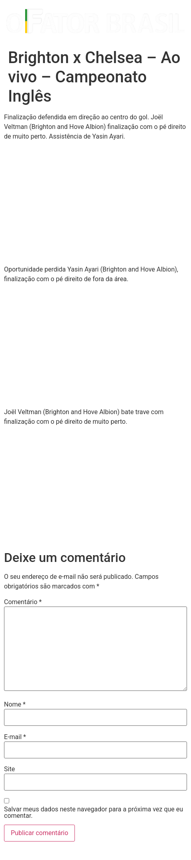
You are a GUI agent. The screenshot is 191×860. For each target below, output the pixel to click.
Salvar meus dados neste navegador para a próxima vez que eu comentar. (93, 812)
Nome (15, 704)
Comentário (23, 602)
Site (9, 769)
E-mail (15, 737)
